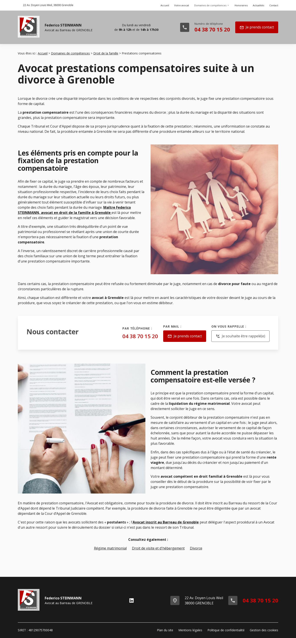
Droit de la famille (105, 53)
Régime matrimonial (110, 548)
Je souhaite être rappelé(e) (240, 336)
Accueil (165, 5)
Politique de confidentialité (226, 630)
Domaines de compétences (210, 5)
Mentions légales (190, 630)
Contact (273, 5)
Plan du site (165, 630)
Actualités (258, 5)
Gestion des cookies (264, 630)
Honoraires (241, 5)
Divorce (196, 548)
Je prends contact (257, 27)
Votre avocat (181, 5)
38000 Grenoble (48, 5)
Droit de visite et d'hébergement (158, 548)
